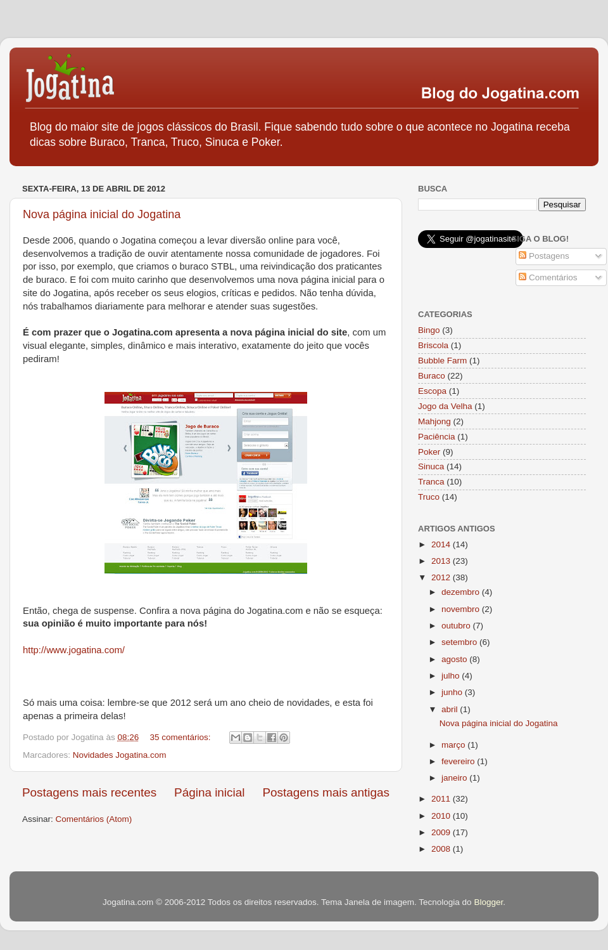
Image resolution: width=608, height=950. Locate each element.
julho (451, 675)
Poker (429, 452)
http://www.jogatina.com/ (74, 650)
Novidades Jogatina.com (120, 755)
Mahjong (434, 421)
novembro (461, 609)
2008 (442, 849)
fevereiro (459, 761)
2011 (442, 799)
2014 (442, 544)
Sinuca (431, 466)
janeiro (455, 778)
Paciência (436, 436)
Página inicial (209, 792)
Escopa (432, 391)
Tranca (431, 481)
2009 (442, 832)
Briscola (433, 345)
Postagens (544, 256)
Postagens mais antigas (326, 792)
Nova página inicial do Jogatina (101, 214)
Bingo (429, 330)
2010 (442, 816)
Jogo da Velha (445, 406)
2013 (442, 561)
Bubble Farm (442, 360)
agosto (455, 659)
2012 (442, 577)
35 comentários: (181, 737)
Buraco (431, 376)
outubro (457, 625)
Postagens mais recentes (89, 792)
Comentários (548, 277)
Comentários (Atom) (94, 819)
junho (453, 692)
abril (450, 709)
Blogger (488, 902)
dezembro (461, 592)
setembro (460, 642)
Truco (429, 497)
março (454, 745)
